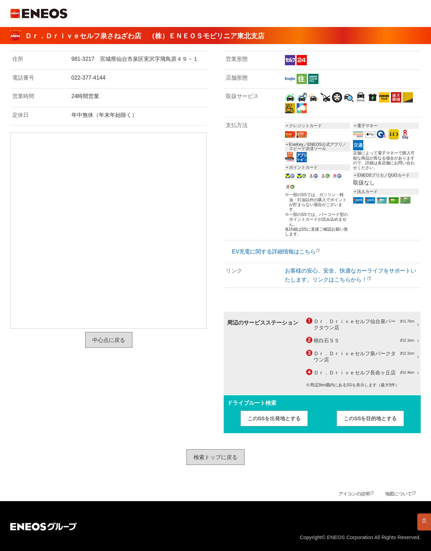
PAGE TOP (424, 522)
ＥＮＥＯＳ (38, 13)
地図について (398, 493)
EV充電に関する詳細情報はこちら (274, 251)
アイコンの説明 (354, 493)
